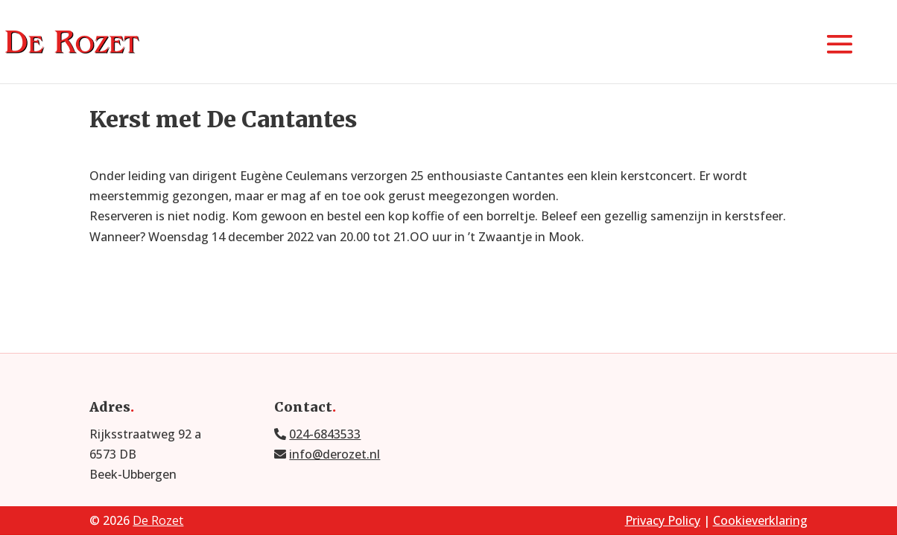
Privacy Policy (662, 520)
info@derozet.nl (334, 454)
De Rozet (158, 520)
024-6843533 (325, 434)
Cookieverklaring (760, 520)
